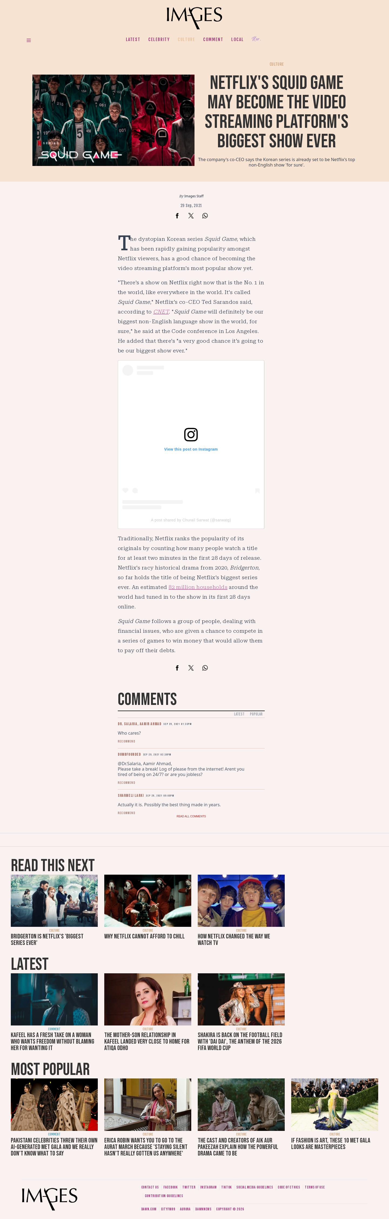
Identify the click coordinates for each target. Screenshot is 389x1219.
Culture (186, 39)
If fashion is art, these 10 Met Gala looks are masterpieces (330, 1144)
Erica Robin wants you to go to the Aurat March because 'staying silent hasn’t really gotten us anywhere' (145, 1147)
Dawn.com (148, 1209)
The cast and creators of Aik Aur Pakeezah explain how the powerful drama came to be (238, 1147)
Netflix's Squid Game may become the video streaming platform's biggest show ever (276, 112)
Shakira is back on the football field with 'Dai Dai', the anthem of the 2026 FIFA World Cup (240, 1041)
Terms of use (315, 1187)
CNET (161, 311)
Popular (256, 714)
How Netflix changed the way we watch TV (234, 939)
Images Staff (194, 196)
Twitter (189, 1187)
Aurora (185, 1209)
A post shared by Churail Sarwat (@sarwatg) (191, 520)
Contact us (150, 1187)
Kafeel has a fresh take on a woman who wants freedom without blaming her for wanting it (52, 1041)
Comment (213, 39)
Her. (256, 39)
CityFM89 (168, 1209)
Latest (133, 39)
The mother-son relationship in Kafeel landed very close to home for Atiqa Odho (146, 1041)
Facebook (170, 1187)
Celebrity (159, 39)
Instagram (208, 1187)
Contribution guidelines (164, 1196)
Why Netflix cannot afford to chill (144, 936)
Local (237, 39)
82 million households (198, 587)
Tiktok (226, 1187)
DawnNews (203, 1209)
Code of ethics (289, 1187)
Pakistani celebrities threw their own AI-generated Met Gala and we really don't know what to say (54, 1147)
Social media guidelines (254, 1187)
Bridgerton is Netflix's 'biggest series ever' (47, 939)
